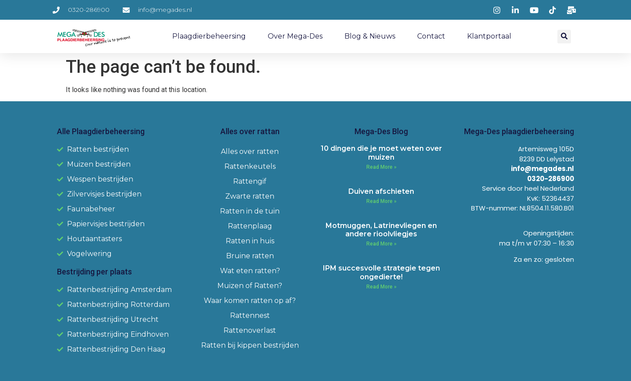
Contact (431, 36)
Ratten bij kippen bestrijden (250, 345)
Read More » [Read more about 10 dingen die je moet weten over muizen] (381, 167)
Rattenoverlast (249, 330)
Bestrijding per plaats (94, 271)
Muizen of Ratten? (249, 285)
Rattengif (249, 181)
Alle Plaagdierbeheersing (101, 131)
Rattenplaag (250, 226)
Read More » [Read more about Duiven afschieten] (381, 201)
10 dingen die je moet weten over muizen (381, 152)
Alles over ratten (250, 151)
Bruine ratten (250, 256)
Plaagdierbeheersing (209, 36)
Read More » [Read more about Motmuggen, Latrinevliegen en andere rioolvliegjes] (381, 244)
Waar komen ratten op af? (250, 300)
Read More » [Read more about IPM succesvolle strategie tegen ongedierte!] (381, 287)
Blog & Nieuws (369, 36)
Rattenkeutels (250, 166)
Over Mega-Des (295, 36)
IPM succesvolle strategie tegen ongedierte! (381, 272)
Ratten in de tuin (250, 211)
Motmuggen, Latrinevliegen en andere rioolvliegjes (381, 229)
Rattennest (250, 315)
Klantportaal (489, 36)
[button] (564, 36)
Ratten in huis (250, 241)
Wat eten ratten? (250, 271)
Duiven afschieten (381, 191)
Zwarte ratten (249, 196)
